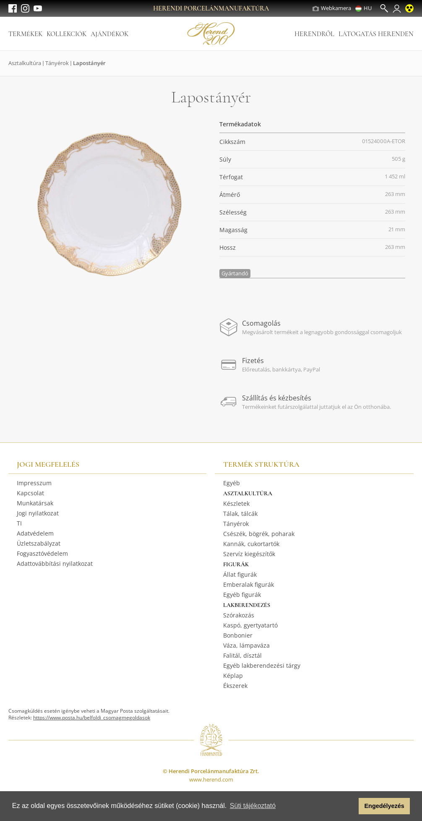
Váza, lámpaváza (246, 645)
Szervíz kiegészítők (249, 554)
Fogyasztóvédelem (42, 553)
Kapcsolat (30, 493)
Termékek (25, 34)
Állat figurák (240, 574)
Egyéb (231, 483)
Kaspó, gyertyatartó (250, 625)
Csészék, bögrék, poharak (258, 534)
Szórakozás (238, 615)
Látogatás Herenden (376, 34)
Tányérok (57, 63)
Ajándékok (109, 34)
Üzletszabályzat (38, 543)
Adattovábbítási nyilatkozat (55, 563)
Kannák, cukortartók (251, 544)
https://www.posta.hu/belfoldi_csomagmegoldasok (91, 717)
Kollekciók (66, 34)
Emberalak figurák (248, 584)
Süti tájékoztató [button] (253, 805)
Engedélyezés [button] (384, 806)
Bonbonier (238, 635)
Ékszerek (235, 686)
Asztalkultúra (24, 63)
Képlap (233, 676)
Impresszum (34, 483)
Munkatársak (35, 503)
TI (19, 523)
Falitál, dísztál (242, 655)
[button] (350, 806)
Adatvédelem (35, 533)
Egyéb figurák (242, 595)
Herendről (314, 34)
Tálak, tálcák (240, 514)
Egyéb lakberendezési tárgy (261, 665)
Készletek (236, 503)
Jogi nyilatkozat (38, 513)
